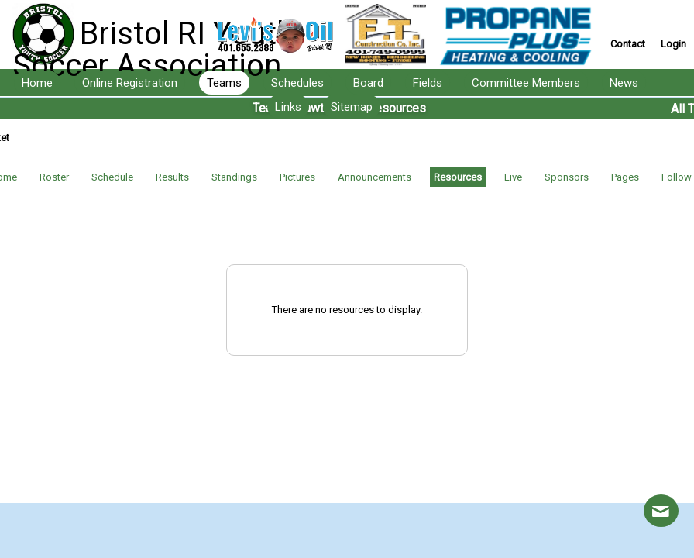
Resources (458, 177)
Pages (625, 177)
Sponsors (567, 177)
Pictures (297, 177)
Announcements (374, 177)
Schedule (112, 177)
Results (172, 177)
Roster (54, 177)
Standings (234, 177)
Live (513, 177)
